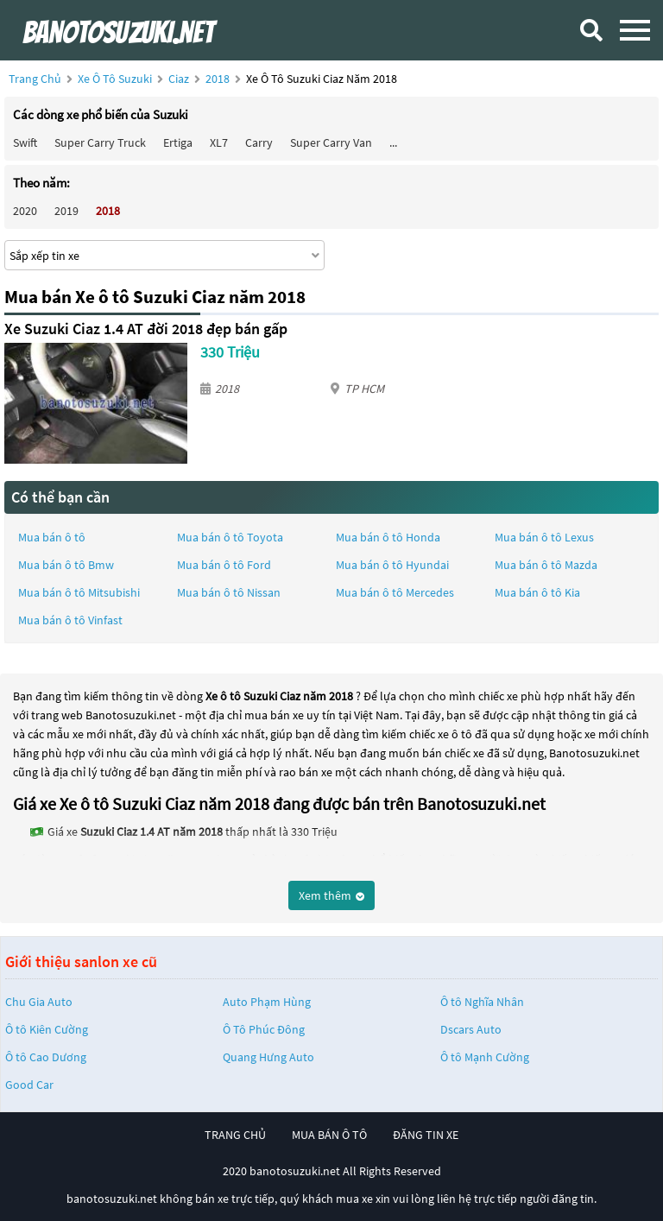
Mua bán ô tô (51, 537)
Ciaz (180, 78)
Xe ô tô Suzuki (115, 78)
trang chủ (235, 1134)
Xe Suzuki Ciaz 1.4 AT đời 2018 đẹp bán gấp (145, 328)
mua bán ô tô (329, 1134)
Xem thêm (331, 895)
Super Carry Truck (100, 142)
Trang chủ (35, 78)
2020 (25, 210)
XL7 (219, 142)
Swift (25, 142)
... (393, 142)
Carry (259, 142)
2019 (66, 210)
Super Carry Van (331, 142)
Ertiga (178, 142)
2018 (218, 78)
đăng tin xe (425, 1134)
